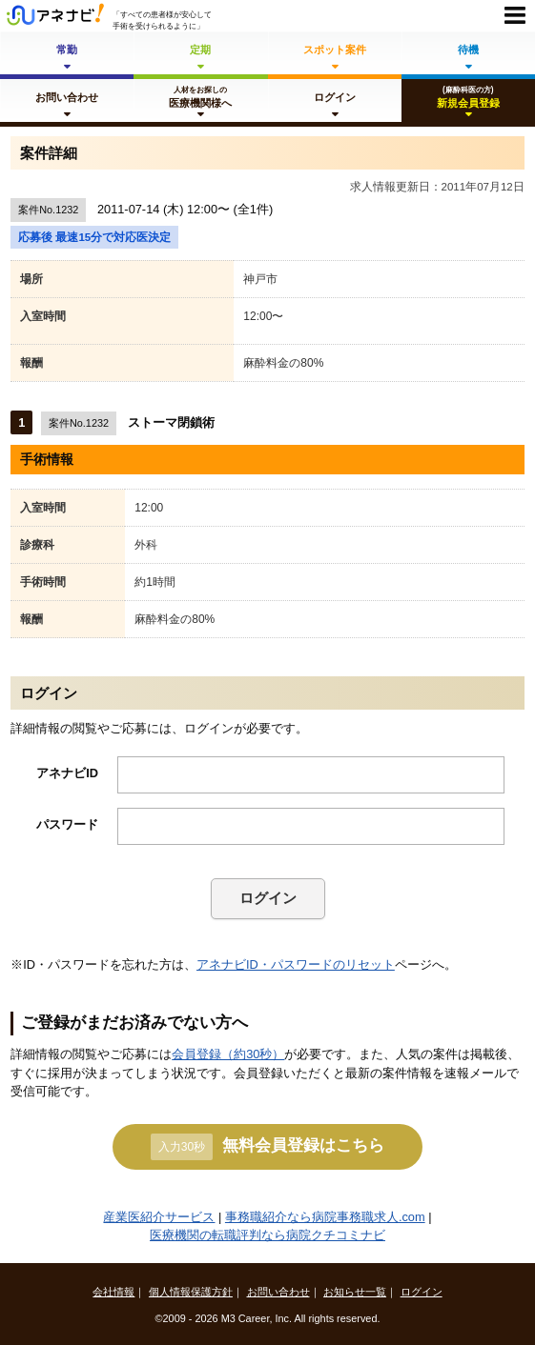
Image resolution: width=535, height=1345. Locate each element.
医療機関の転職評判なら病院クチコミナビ (267, 1235)
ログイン (268, 898)
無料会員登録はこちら (267, 1147)
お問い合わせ (278, 1291)
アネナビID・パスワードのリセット (295, 964)
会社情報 (113, 1291)
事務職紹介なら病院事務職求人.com (325, 1217)
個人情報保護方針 (191, 1291)
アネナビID (67, 773)
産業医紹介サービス (159, 1217)
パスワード (67, 824)
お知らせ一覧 (354, 1291)
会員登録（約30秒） (228, 1054)
